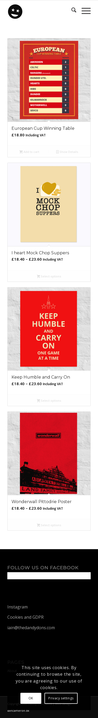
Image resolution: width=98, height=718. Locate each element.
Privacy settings (61, 698)
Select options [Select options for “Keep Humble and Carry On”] (49, 401)
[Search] (71, 10)
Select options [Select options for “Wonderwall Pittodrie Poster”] (49, 525)
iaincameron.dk (18, 710)
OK (30, 698)
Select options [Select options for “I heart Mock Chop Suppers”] (49, 276)
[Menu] (83, 10)
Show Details (67, 152)
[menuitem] (71, 10)
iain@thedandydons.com (31, 628)
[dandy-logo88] (40, 10)
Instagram (17, 607)
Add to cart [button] (29, 152)
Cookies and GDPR (25, 617)
